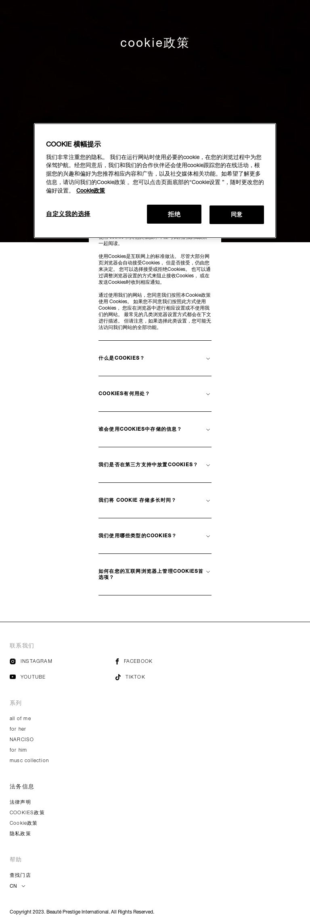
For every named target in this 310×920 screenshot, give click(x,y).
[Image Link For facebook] (117, 663)
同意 (237, 214)
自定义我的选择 (68, 213)
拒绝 (174, 214)
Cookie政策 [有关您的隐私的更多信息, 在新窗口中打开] (90, 190)
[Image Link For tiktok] (118, 678)
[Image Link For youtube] (13, 677)
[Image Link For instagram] (13, 663)
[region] (155, 180)
